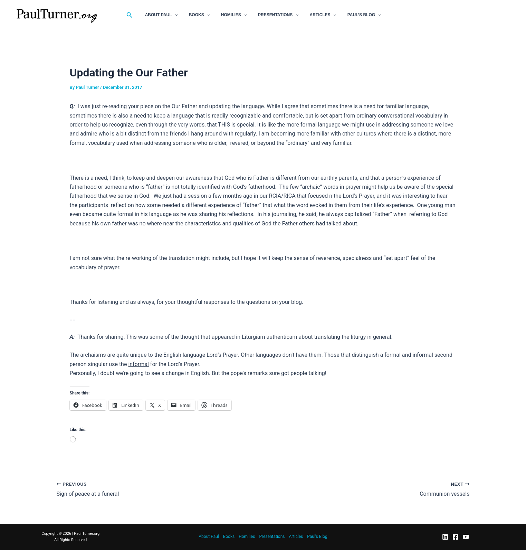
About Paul (168, 15)
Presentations (277, 15)
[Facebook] (455, 537)
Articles (318, 15)
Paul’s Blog (357, 15)
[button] (138, 15)
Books (203, 15)
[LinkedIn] (445, 537)
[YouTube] (466, 537)
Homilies (235, 15)
